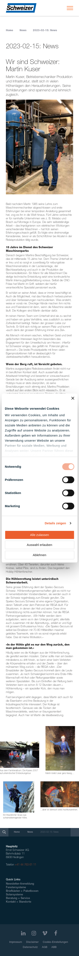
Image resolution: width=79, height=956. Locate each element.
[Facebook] (55, 933)
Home (9, 30)
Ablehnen (39, 555)
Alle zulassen (39, 535)
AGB (44, 947)
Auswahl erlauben (39, 545)
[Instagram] (33, 933)
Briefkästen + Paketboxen (22, 891)
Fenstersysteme (16, 887)
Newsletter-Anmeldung (20, 884)
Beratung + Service (18, 898)
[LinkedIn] (23, 933)
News (23, 30)
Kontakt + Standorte (18, 902)
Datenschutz (30, 947)
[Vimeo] (45, 933)
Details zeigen (55, 523)
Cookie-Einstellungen (55, 942)
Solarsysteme (14, 894)
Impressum (15, 942)
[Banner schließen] (72, 398)
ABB (53, 947)
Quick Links (13, 879)
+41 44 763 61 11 (25, 865)
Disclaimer (32, 942)
